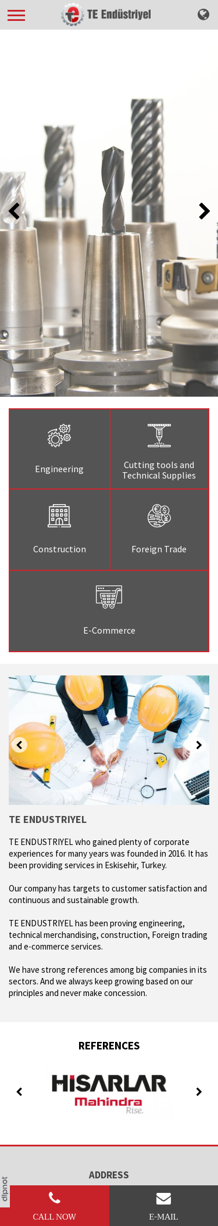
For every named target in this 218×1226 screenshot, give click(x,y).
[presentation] (14, 212)
